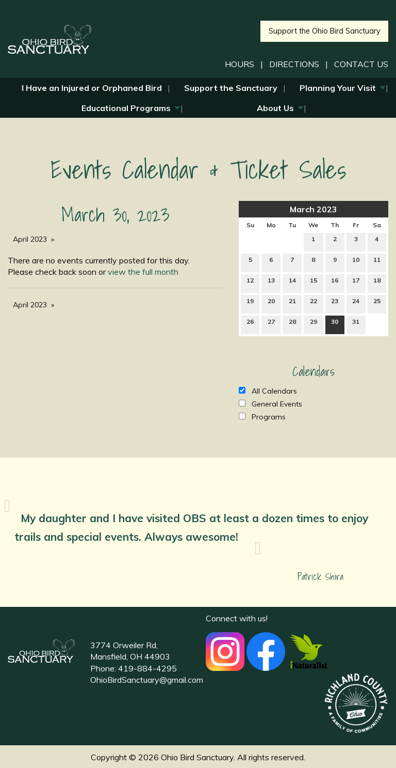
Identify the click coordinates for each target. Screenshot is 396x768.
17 (355, 282)
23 (334, 303)
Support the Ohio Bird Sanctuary (325, 31)
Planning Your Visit (338, 88)
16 (334, 282)
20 (271, 303)
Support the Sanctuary (230, 88)
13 (271, 282)
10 (355, 262)
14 (292, 282)
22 (313, 303)
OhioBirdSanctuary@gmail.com (146, 680)
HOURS (239, 64)
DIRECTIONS (294, 64)
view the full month (143, 272)
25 (377, 303)
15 (313, 282)
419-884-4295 (147, 668)
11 (377, 262)
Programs (262, 416)
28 (292, 324)
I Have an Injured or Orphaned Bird (92, 88)
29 (313, 324)
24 (355, 303)
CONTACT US (361, 64)
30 (334, 324)
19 (250, 303)
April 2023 (30, 239)
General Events (270, 404)
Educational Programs (126, 108)
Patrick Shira (320, 576)
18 (377, 282)
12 (250, 282)
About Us (275, 108)
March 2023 (313, 209)
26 (250, 324)
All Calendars (268, 391)
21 (292, 303)
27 (271, 324)
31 (355, 324)
